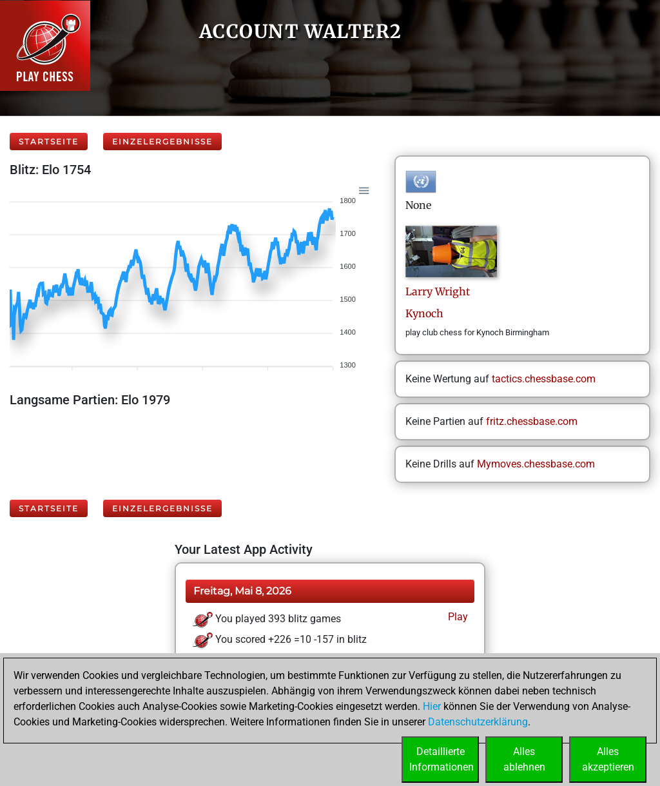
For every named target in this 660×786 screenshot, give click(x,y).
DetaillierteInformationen (441, 759)
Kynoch (424, 313)
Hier (432, 706)
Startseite (49, 141)
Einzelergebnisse (162, 141)
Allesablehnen (524, 759)
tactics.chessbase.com (544, 379)
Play (456, 617)
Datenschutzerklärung (478, 722)
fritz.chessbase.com (532, 421)
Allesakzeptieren (608, 759)
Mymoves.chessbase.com (536, 464)
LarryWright (437, 291)
